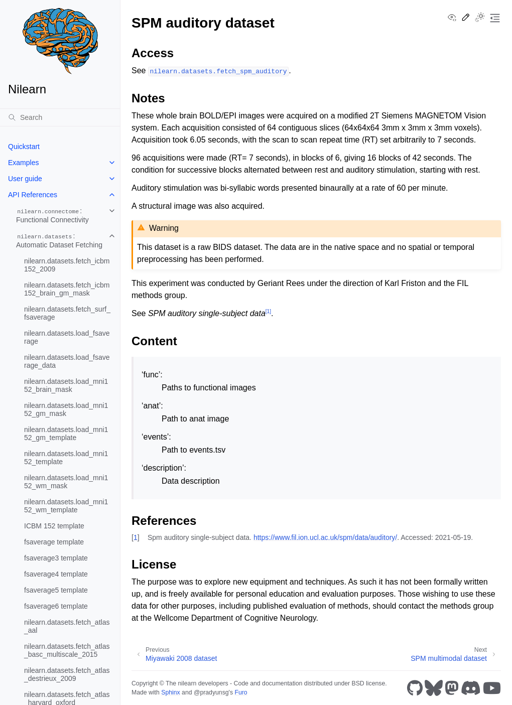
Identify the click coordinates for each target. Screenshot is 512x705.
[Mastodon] (452, 688)
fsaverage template (54, 542)
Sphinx (170, 692)
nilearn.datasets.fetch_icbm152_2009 (66, 265)
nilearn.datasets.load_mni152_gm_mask (66, 409)
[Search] (60, 117)
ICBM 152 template (54, 526)
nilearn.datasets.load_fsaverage (66, 337)
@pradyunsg (211, 692)
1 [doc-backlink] (136, 537)
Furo (240, 692)
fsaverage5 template (56, 590)
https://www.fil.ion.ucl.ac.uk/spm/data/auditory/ (325, 537)
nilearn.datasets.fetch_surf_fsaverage (67, 313)
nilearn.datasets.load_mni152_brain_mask (66, 385)
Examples (23, 163)
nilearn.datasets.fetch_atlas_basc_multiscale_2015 (66, 650)
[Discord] (471, 688)
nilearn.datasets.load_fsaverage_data (66, 361)
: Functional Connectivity (52, 215)
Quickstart (24, 147)
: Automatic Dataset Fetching (59, 240)
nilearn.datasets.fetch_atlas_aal (66, 626)
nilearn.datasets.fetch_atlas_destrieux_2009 (66, 674)
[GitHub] (415, 688)
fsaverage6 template (56, 606)
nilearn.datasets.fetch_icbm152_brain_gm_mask (66, 289)
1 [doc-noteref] (268, 311)
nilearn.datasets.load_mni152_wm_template (66, 506)
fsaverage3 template (56, 558)
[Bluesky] (434, 688)
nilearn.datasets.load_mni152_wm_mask (66, 482)
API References (32, 195)
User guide (25, 179)
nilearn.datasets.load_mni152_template (66, 458)
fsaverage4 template (56, 574)
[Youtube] (492, 688)
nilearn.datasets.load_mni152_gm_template (66, 434)
